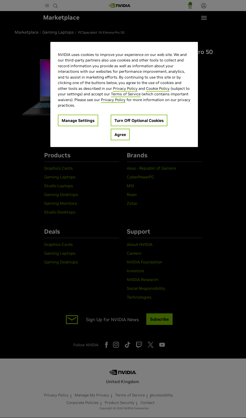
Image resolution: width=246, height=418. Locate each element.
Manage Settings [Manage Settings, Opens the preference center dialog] (78, 120)
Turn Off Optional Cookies (139, 120)
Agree (120, 134)
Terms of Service (126, 94)
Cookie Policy (158, 88)
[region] (124, 94)
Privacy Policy (125, 88)
